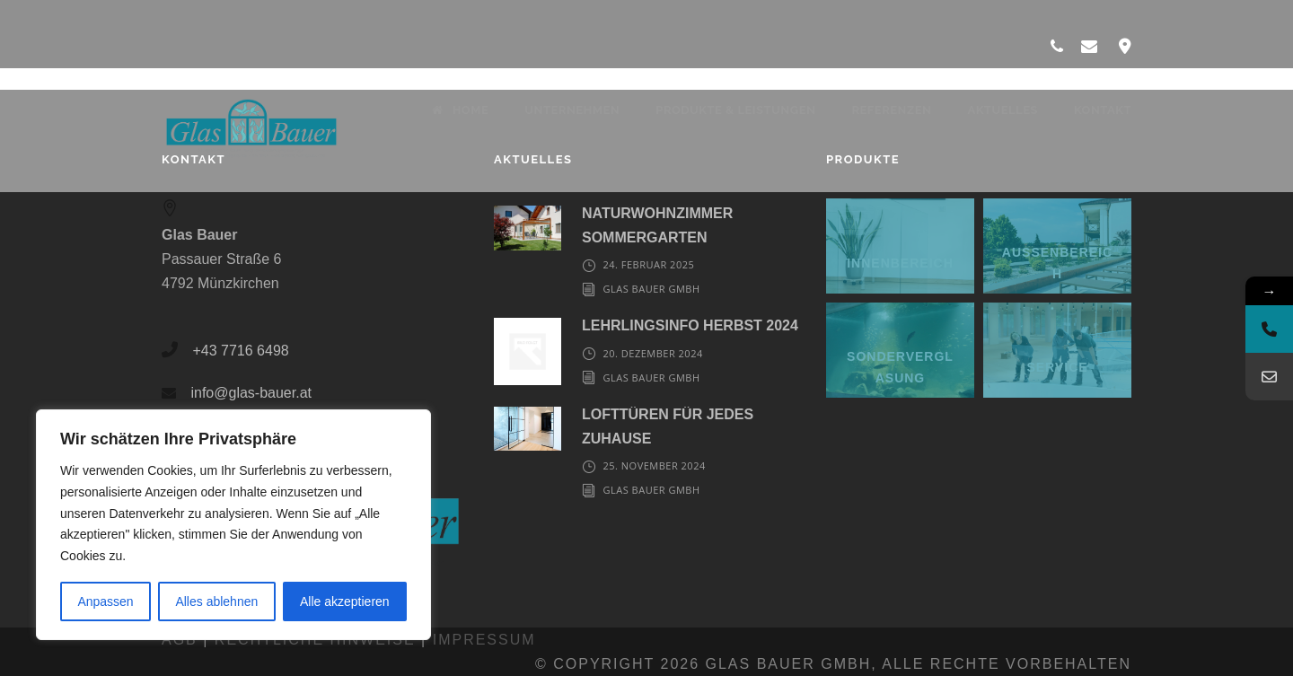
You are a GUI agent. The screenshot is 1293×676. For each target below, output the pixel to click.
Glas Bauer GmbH (651, 288)
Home (460, 110)
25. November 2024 (654, 465)
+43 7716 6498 (240, 350)
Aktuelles (1002, 110)
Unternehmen (572, 110)
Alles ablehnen (216, 601)
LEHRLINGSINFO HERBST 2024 (690, 325)
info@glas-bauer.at (251, 392)
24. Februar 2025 (648, 264)
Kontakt (1102, 110)
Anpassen (105, 601)
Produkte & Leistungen (735, 110)
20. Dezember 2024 (652, 353)
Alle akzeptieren (345, 601)
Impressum (484, 639)
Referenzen (891, 110)
